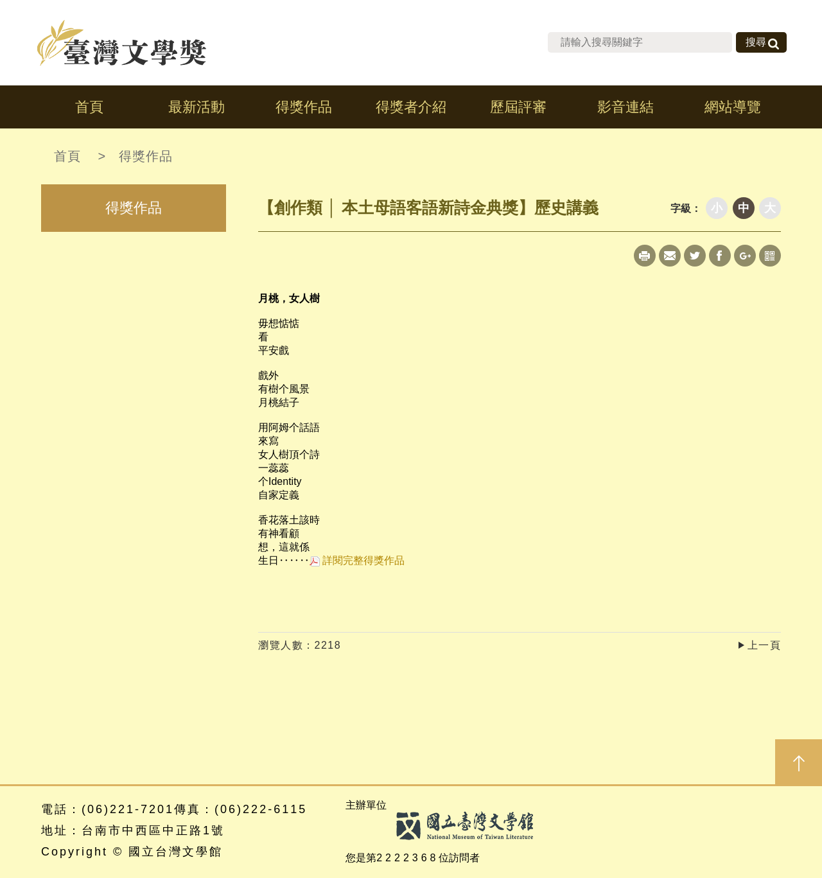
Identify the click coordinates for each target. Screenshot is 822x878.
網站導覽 (732, 107)
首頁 (89, 107)
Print (645, 256)
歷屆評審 (518, 107)
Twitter (695, 256)
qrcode (770, 256)
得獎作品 (303, 107)
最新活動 (196, 107)
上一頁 (765, 645)
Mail (670, 256)
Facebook (720, 256)
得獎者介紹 (411, 107)
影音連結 (625, 107)
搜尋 (756, 42)
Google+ (745, 256)
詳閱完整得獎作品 (357, 560)
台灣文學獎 (122, 42)
